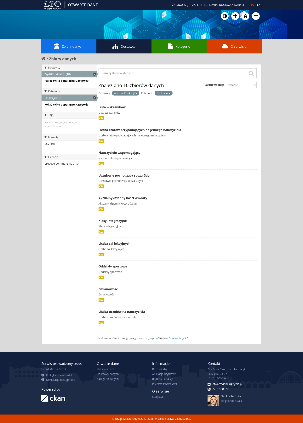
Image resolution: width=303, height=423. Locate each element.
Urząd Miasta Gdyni (53, 369)
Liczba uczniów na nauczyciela (122, 312)
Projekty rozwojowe (164, 383)
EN (258, 4)
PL (252, 4)
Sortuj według (214, 85)
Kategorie (179, 46)
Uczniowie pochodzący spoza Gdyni (125, 175)
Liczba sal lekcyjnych (114, 243)
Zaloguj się (180, 5)
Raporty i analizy (162, 379)
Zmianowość (108, 289)
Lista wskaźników (112, 107)
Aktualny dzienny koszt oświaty (123, 198)
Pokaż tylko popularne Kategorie (66, 104)
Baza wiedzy (160, 369)
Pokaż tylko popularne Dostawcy (66, 81)
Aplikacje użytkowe (164, 374)
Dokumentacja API (179, 338)
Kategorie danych (108, 379)
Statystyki (158, 396)
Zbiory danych (68, 46)
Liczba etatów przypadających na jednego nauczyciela (140, 130)
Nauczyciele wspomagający (119, 153)
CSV (101, 118)
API (158, 338)
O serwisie (234, 46)
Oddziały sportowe (113, 266)
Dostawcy (123, 46)
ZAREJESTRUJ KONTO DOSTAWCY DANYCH (218, 5)
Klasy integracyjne (113, 221)
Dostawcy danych (108, 374)
